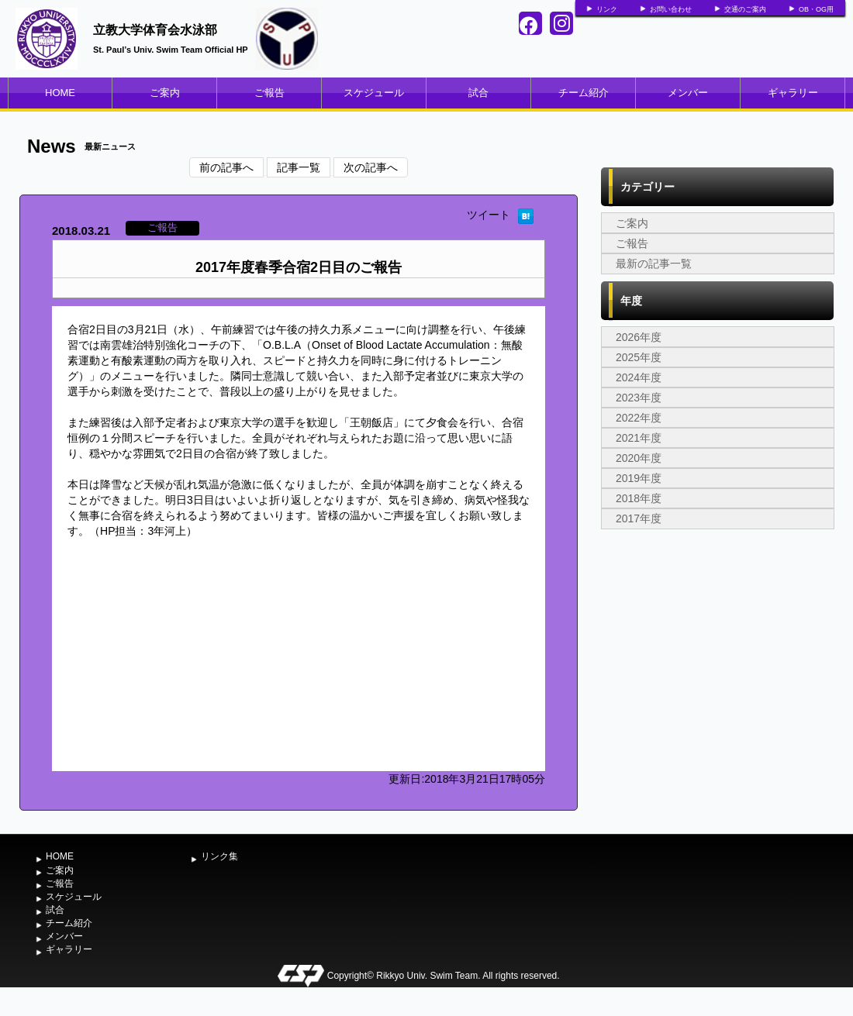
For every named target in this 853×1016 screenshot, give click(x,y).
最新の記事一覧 (654, 263)
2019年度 (638, 478)
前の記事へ (226, 167)
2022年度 (638, 418)
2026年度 (638, 337)
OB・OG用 (816, 9)
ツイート (488, 214)
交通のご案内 (745, 9)
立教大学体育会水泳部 (155, 29)
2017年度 (638, 518)
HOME (60, 92)
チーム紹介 (583, 92)
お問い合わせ (671, 9)
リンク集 (219, 856)
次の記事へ (371, 167)
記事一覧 (298, 167)
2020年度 (638, 458)
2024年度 (638, 377)
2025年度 (638, 357)
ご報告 (269, 92)
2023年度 (638, 397)
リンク (606, 9)
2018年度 (638, 498)
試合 (478, 92)
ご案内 (165, 92)
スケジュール (374, 92)
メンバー (688, 92)
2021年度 (638, 438)
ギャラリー (793, 92)
